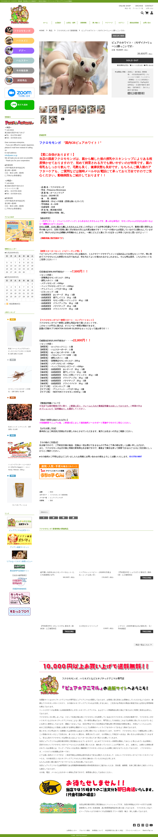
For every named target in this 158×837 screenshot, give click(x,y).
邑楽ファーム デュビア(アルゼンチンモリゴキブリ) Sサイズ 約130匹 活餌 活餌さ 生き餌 (19, 351)
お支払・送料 (70, 23)
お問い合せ (147, 23)
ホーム (45, 23)
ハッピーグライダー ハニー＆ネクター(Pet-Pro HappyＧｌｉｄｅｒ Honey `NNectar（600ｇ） (19, 467)
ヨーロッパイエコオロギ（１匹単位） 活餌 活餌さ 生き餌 (19, 390)
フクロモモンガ (63, 30)
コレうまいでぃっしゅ (19, 505)
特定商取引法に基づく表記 (114, 830)
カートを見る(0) (137, 65)
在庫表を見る (123, 65)
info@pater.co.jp (11, 155)
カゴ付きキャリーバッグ (88, 626)
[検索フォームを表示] (142, 12)
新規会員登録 (134, 23)
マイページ (109, 23)
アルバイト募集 (84, 830)
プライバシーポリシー (133, 830)
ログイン (121, 23)
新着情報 (83, 23)
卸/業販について (97, 830)
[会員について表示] (151, 13)
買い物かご (96, 23)
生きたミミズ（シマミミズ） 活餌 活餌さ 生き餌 (19, 428)
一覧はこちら (144, 645)
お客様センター (72, 830)
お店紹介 (58, 23)
